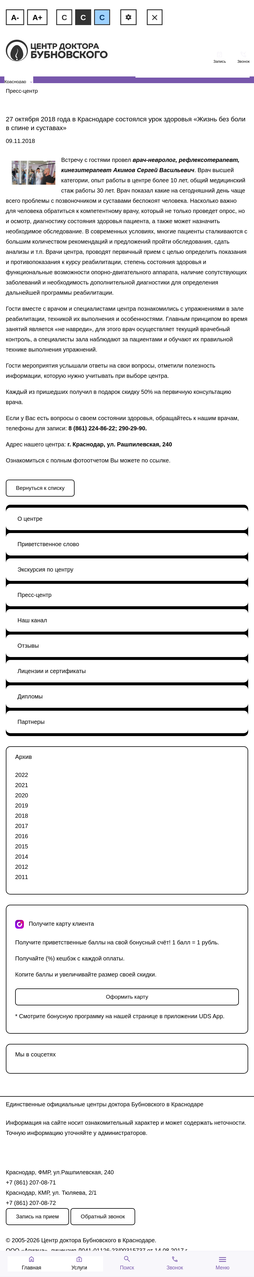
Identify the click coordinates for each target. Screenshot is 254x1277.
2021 (21, 785)
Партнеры (31, 722)
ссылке (159, 460)
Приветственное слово (48, 544)
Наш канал (32, 620)
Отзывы (28, 645)
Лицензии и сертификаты (51, 671)
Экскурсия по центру (45, 569)
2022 (21, 775)
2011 (21, 877)
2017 (21, 826)
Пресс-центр (22, 91)
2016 (21, 836)
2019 (21, 805)
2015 (21, 846)
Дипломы (30, 696)
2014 (21, 856)
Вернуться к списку (40, 488)
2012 (21, 867)
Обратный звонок (103, 1216)
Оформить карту (127, 997)
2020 (21, 795)
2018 (21, 816)
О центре (30, 519)
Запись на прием (37, 1216)
